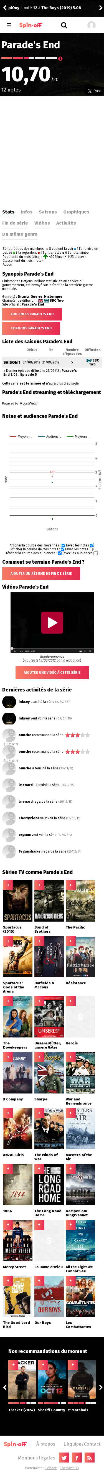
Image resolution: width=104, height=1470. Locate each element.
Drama (23, 297)
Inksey (24, 702)
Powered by (20, 403)
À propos (45, 1444)
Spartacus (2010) (12, 929)
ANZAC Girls (13, 1155)
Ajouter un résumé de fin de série (41, 574)
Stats (8, 212)
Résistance (76, 983)
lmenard (26, 785)
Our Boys (42, 1323)
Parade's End (33, 304)
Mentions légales (36, 1458)
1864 (7, 1211)
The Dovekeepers (15, 1045)
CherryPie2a (29, 818)
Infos (26, 212)
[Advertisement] (52, 150)
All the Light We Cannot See (79, 1269)
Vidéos (42, 223)
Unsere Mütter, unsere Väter (47, 1045)
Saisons (48, 212)
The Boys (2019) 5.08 (61, 8)
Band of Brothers (42, 929)
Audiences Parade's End (32, 314)
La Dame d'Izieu (48, 1267)
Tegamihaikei (30, 851)
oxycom (25, 835)
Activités (66, 223)
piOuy (13, 8)
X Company (13, 1099)
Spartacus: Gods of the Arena (13, 987)
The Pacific (75, 927)
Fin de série (15, 223)
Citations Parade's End (31, 328)
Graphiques (76, 212)
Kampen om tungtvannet (77, 1213)
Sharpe (40, 1099)
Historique (53, 297)
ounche (25, 735)
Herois (72, 1043)
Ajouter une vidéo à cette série (52, 673)
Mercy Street (14, 1267)
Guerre (36, 297)
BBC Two (57, 300)
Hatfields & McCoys (44, 985)
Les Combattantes (78, 1325)
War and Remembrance (79, 1101)
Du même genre (19, 234)
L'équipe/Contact (82, 1444)
